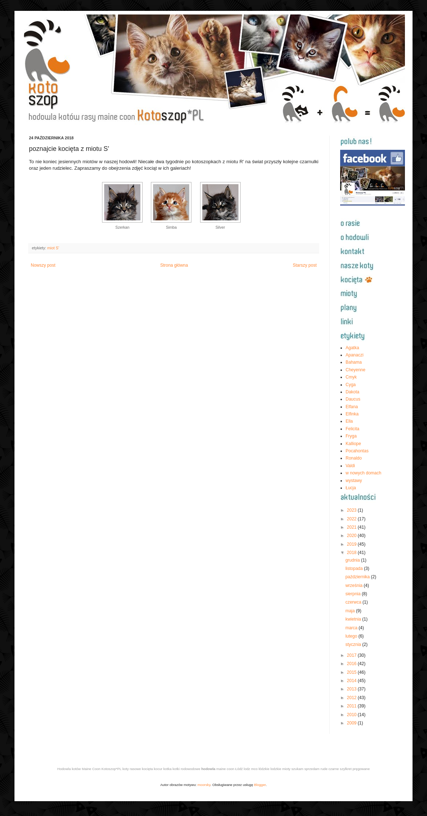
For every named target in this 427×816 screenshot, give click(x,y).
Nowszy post (43, 265)
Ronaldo (354, 458)
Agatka (352, 347)
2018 (352, 552)
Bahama (354, 362)
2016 (352, 663)
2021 (352, 527)
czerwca (353, 602)
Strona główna (174, 265)
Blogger (260, 785)
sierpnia (353, 593)
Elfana (352, 406)
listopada (354, 568)
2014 (352, 680)
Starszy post (305, 265)
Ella (349, 421)
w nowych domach (363, 472)
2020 (352, 535)
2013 (352, 689)
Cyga (351, 384)
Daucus (353, 399)
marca (352, 627)
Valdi (350, 465)
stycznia (353, 644)
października (358, 576)
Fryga (351, 436)
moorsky (204, 785)
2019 (352, 544)
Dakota (352, 391)
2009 (352, 723)
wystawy (354, 480)
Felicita (352, 428)
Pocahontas (357, 450)
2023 (352, 510)
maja (350, 610)
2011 (352, 706)
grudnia (353, 560)
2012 (352, 697)
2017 (352, 655)
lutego (351, 636)
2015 (352, 672)
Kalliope (353, 443)
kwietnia (353, 619)
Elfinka (352, 414)
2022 (352, 518)
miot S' (53, 248)
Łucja (351, 487)
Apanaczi (354, 355)
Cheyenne (355, 369)
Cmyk (351, 377)
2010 (352, 714)
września (354, 585)
